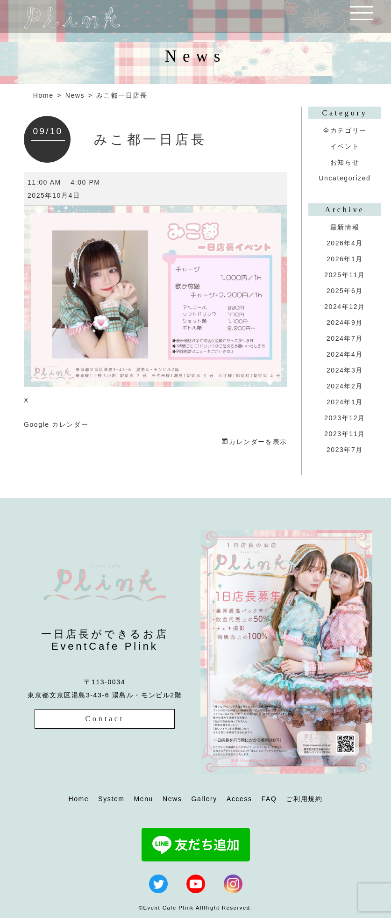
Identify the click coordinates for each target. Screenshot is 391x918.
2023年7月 (345, 449)
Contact (104, 719)
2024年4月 (345, 354)
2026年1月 (345, 259)
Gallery (204, 799)
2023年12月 (344, 418)
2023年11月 (344, 433)
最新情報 (344, 227)
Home (43, 95)
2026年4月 (345, 243)
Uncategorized (344, 178)
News (75, 95)
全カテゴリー (345, 130)
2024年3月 (345, 370)
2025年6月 (345, 290)
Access (239, 799)
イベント (344, 146)
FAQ (269, 799)
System (111, 799)
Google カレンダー (56, 424)
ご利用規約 (304, 799)
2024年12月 (344, 306)
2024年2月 (345, 386)
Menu (143, 799)
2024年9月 (345, 322)
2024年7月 (345, 338)
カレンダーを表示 (258, 441)
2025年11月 (344, 275)
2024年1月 (345, 402)
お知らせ (344, 162)
